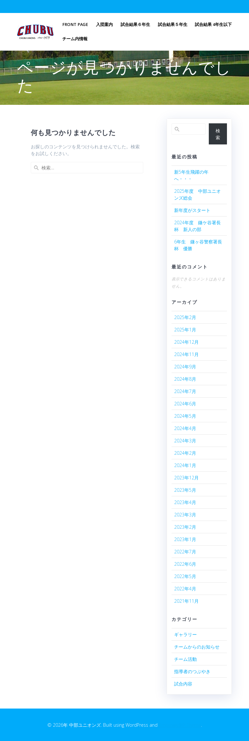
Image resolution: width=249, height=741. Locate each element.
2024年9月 (185, 367)
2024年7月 (185, 391)
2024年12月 (186, 342)
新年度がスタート (192, 210)
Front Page (75, 24)
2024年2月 (185, 453)
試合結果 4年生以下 (213, 24)
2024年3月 (185, 441)
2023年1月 (185, 539)
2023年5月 (185, 490)
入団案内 (104, 24)
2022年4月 (185, 589)
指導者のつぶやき (192, 671)
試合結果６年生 (135, 24)
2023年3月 (185, 515)
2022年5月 (185, 576)
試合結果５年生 (172, 24)
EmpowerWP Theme (180, 725)
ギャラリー (185, 634)
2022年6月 (185, 564)
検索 (218, 134)
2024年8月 (185, 379)
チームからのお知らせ (196, 647)
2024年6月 (185, 404)
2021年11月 (186, 601)
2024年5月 (185, 416)
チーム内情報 (75, 39)
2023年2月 (185, 527)
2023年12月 (186, 478)
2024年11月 (186, 354)
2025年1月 (185, 330)
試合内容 (183, 684)
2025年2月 (185, 317)
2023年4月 (185, 502)
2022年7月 (185, 552)
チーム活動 (185, 659)
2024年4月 (185, 428)
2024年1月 (185, 465)
